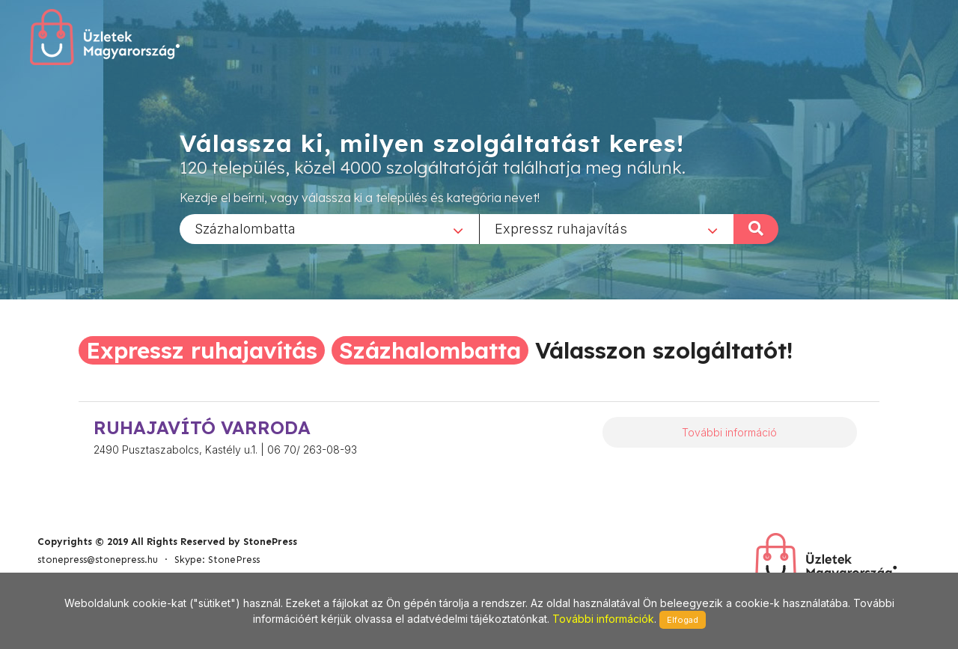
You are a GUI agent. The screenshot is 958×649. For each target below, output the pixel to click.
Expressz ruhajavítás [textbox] (561, 228)
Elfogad (682, 620)
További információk (603, 618)
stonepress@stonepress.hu (97, 559)
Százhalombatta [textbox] (245, 228)
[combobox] (329, 228)
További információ (729, 432)
